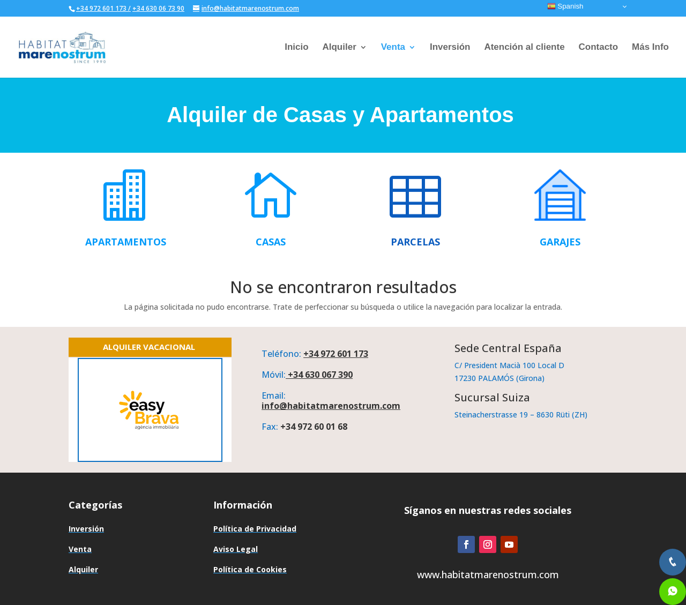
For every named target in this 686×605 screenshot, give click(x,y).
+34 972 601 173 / (103, 8)
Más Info (650, 47)
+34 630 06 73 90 (158, 8)
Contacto (598, 47)
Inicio (296, 47)
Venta (393, 47)
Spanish (565, 6)
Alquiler (339, 47)
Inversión (450, 47)
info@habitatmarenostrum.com (331, 406)
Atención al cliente (524, 47)
